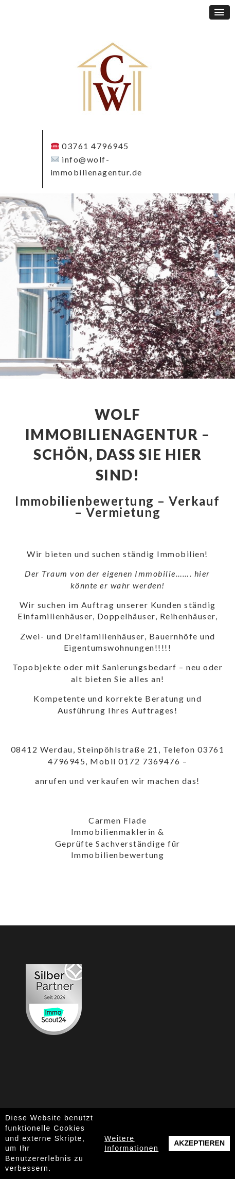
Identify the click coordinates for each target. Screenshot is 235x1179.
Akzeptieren (199, 1143)
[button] (219, 12)
